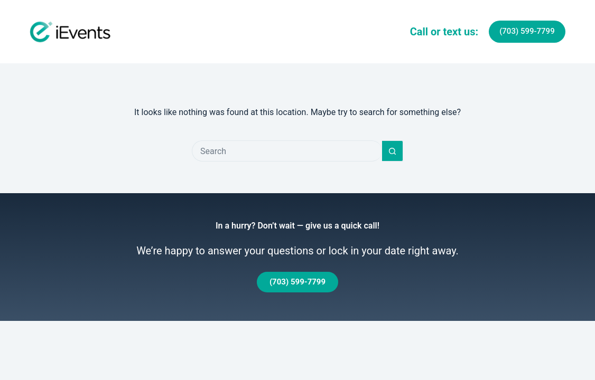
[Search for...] (287, 151)
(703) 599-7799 (527, 31)
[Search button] (392, 151)
